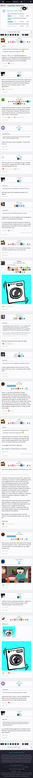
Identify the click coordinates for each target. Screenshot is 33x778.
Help (19, 771)
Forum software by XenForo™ (16, 765)
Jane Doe (19, 98)
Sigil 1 (19, 126)
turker (19, 38)
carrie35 (19, 72)
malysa (19, 382)
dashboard (21, 326)
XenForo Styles (21, 769)
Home (3, 1)
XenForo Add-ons (13, 769)
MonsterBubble (19, 559)
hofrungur (19, 202)
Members (15, 1)
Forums (8, 1)
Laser (19, 155)
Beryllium (14, 771)
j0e (19, 352)
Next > (26, 34)
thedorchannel (19, 315)
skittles (19, 616)
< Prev (2, 34)
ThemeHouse (25, 766)
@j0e (11, 55)
